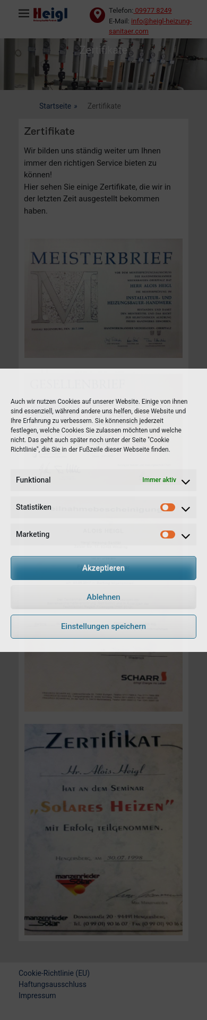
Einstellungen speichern (103, 626)
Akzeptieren (103, 568)
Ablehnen (103, 597)
